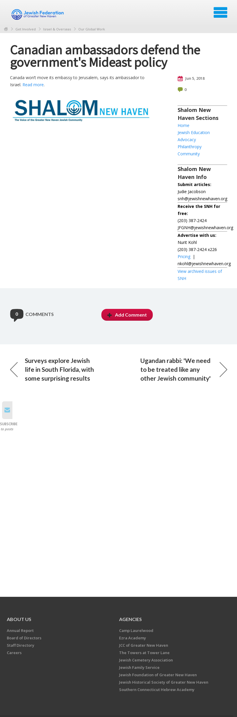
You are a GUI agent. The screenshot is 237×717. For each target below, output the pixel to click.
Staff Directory (20, 645)
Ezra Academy (132, 638)
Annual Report (20, 630)
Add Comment (127, 314)
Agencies (130, 619)
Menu (220, 12)
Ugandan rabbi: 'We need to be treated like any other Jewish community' (183, 369)
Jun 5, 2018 (191, 79)
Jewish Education (194, 132)
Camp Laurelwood (136, 630)
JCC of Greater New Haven (143, 645)
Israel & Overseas (57, 29)
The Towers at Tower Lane (144, 652)
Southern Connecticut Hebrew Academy (156, 689)
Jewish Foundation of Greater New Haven (158, 674)
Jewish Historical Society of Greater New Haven (163, 682)
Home (6, 29)
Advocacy (187, 139)
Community (189, 154)
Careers (14, 652)
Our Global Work (91, 29)
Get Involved (25, 29)
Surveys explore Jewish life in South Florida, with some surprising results (52, 369)
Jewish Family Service (139, 667)
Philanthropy (190, 146)
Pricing (184, 256)
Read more (33, 84)
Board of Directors (24, 638)
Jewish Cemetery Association (146, 660)
